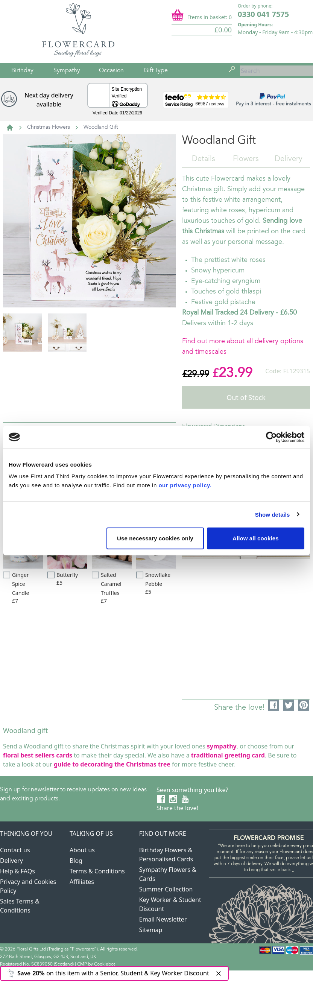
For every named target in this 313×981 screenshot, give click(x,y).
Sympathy (66, 71)
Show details (272, 514)
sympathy (222, 746)
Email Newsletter (163, 919)
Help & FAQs (17, 871)
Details (203, 159)
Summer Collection (166, 889)
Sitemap (151, 930)
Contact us (15, 850)
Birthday (22, 71)
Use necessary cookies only (155, 538)
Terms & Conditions (97, 871)
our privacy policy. (184, 485)
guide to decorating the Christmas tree (112, 764)
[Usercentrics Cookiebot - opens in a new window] (271, 437)
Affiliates (82, 882)
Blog (76, 860)
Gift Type (156, 71)
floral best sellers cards (37, 755)
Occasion (111, 71)
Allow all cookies (255, 538)
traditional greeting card (228, 755)
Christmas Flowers (48, 127)
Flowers (246, 159)
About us (82, 850)
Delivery (288, 159)
